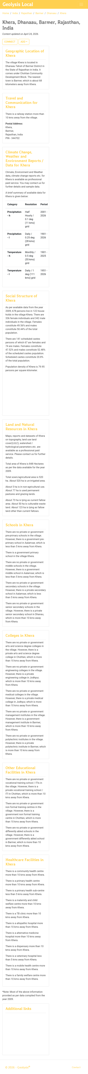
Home (5, 13)
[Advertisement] (25, 394)
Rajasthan (26, 13)
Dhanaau (51, 13)
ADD (23, 41)
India (15, 13)
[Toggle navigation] (81, 4)
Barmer (39, 13)
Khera (63, 13)
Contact (76, 1067)
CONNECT (9, 41)
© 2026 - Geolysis (17, 1067)
